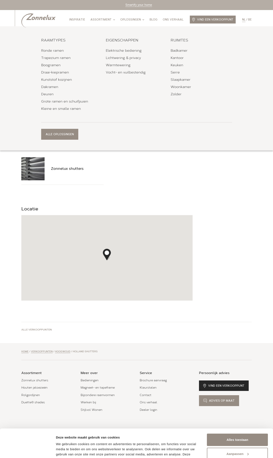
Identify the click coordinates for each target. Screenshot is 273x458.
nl (243, 19)
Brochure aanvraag (153, 380)
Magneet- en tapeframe (98, 387)
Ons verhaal (173, 19)
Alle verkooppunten (36, 329)
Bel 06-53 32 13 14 (40, 107)
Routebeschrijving (35, 92)
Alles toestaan (237, 413)
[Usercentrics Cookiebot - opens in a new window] (27, 449)
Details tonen (66, 449)
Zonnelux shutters (34, 380)
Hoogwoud (62, 351)
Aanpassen (238, 427)
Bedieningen (90, 380)
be (250, 19)
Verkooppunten (42, 351)
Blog (153, 19)
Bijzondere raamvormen (98, 395)
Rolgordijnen (30, 395)
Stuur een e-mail (84, 107)
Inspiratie (77, 19)
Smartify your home (138, 4)
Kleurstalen (148, 387)
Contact (145, 395)
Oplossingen (132, 19)
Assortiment (102, 19)
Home (25, 351)
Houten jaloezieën (34, 387)
